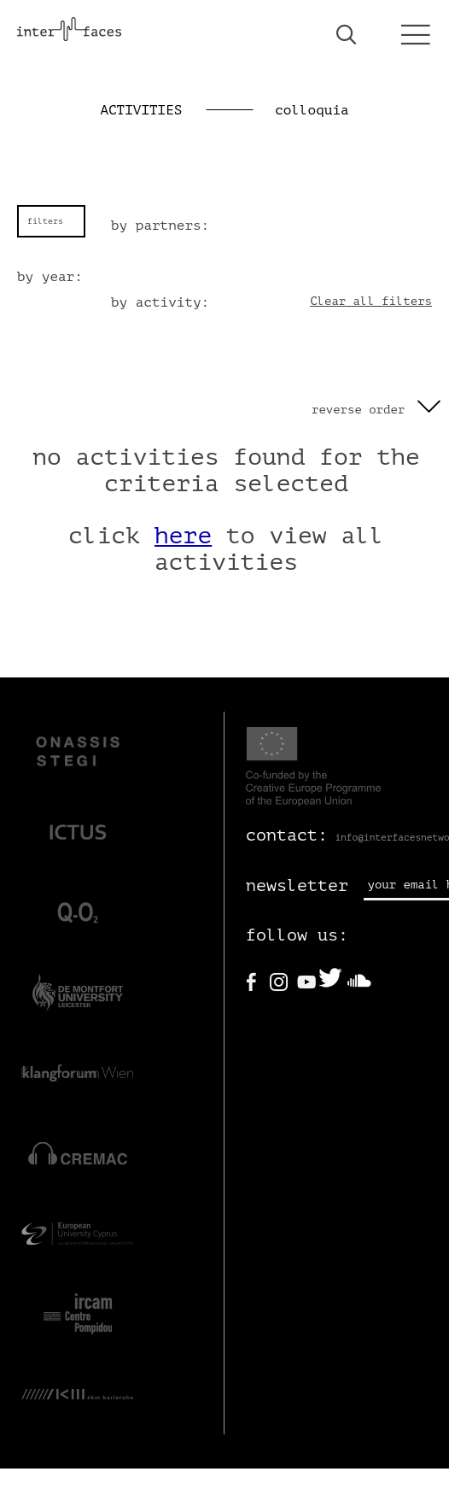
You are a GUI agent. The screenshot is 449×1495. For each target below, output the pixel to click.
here (183, 535)
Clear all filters (371, 301)
